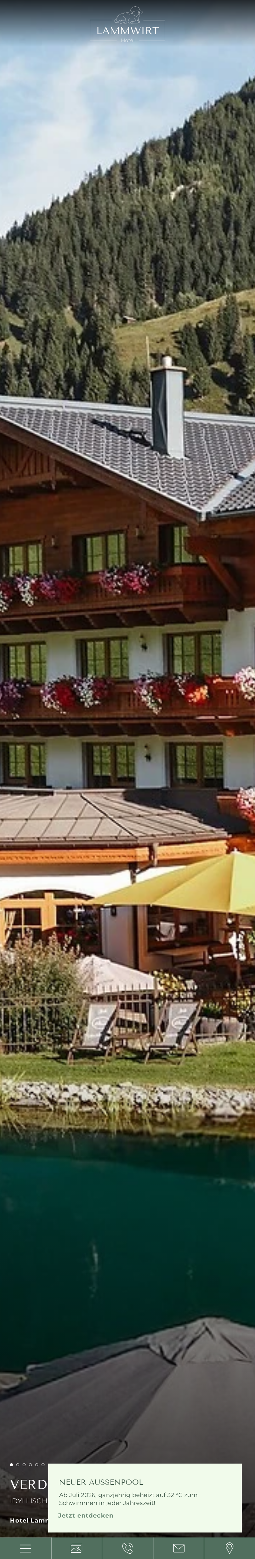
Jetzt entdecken (86, 1515)
